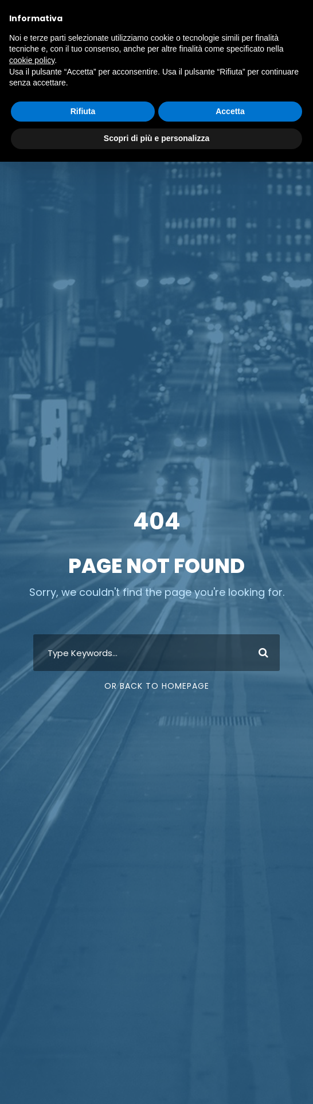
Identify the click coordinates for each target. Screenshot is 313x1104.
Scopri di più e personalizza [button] (156, 138)
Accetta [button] (230, 111)
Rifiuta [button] (83, 111)
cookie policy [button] (31, 60)
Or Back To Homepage (156, 686)
